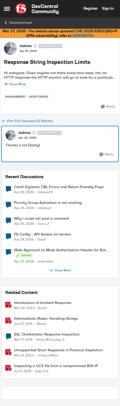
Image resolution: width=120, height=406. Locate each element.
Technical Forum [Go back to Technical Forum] (18, 23)
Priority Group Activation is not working (48, 203)
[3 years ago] (24, 308)
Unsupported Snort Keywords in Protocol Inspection (58, 350)
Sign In (108, 8)
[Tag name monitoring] (38, 97)
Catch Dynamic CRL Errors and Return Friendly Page (59, 187)
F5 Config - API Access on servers (42, 234)
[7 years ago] (23, 340)
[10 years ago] (23, 324)
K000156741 (83, 35)
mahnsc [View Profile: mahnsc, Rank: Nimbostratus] (25, 46)
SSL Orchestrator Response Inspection (46, 334)
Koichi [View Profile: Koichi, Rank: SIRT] (42, 308)
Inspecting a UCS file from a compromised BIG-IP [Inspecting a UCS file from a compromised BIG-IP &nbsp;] (56, 366)
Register (90, 8)
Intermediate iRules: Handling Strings (46, 318)
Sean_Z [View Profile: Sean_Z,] (43, 224)
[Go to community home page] (37, 9)
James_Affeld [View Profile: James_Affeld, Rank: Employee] (47, 355)
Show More (15, 84)
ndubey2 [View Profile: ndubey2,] (44, 208)
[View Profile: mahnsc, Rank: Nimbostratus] (10, 48)
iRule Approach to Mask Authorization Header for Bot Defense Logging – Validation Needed (60, 250)
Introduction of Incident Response (42, 303)
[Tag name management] (15, 97)
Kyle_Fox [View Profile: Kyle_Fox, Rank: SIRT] (42, 371)
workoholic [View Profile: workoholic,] (45, 261)
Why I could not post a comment (41, 218)
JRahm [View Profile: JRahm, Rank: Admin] (41, 324)
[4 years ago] (23, 356)
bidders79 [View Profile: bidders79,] (45, 192)
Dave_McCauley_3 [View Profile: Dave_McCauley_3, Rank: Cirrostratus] (50, 340)
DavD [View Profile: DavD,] (42, 240)
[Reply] (108, 106)
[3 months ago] (24, 192)
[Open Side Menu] (7, 8)
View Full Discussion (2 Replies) (27, 121)
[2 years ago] (22, 371)
